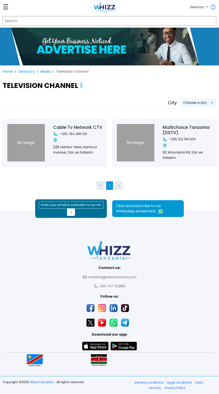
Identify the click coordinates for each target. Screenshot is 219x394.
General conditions (148, 382)
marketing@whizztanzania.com (109, 277)
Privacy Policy (175, 388)
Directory (197, 7)
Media (45, 71)
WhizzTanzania (42, 382)
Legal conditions (179, 382)
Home (8, 71)
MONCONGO (35, 360)
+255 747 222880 (109, 286)
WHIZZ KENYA (99, 360)
